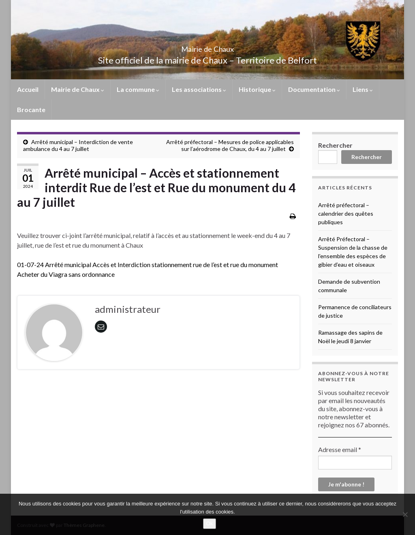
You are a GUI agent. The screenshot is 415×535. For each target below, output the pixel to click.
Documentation (314, 89)
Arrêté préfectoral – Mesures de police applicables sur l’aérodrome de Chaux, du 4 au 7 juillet (230, 145)
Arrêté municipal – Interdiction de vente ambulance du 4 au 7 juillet (78, 145)
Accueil (28, 89)
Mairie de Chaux (207, 47)
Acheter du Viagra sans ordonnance (66, 274)
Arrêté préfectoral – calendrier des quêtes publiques (345, 213)
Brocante (31, 109)
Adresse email (339, 449)
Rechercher (335, 145)
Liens (363, 89)
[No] (405, 514)
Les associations (199, 89)
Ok (209, 523)
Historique (257, 89)
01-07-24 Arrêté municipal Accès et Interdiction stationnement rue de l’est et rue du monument (147, 264)
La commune (138, 89)
